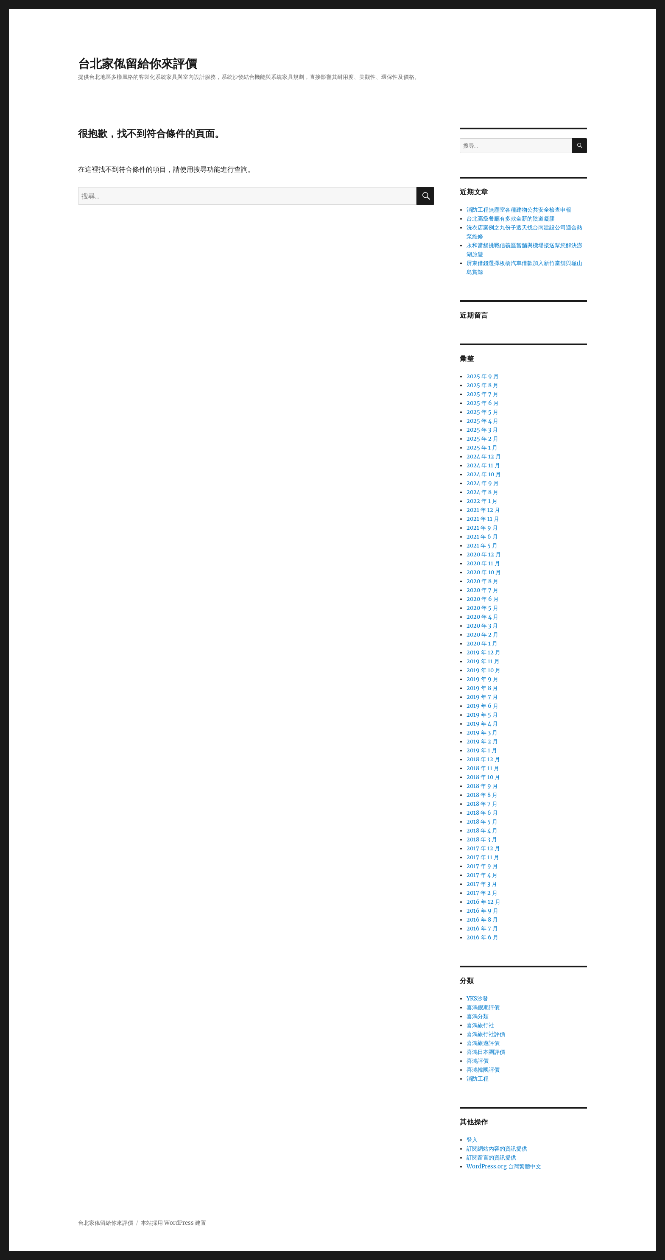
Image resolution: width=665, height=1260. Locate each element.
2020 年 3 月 (482, 625)
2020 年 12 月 (484, 554)
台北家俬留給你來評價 (137, 63)
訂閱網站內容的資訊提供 (497, 1148)
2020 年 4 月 (482, 616)
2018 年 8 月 (482, 795)
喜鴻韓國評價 (483, 1069)
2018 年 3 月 (482, 839)
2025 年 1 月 (482, 447)
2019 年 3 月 (482, 732)
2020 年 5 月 (482, 608)
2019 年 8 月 (482, 688)
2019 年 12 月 (483, 652)
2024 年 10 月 (484, 474)
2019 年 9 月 (482, 679)
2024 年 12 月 (484, 456)
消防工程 (478, 1078)
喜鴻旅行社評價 (486, 1034)
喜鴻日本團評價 (486, 1052)
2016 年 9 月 (482, 910)
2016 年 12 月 (483, 901)
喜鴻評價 (478, 1060)
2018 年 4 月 (482, 830)
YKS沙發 (477, 998)
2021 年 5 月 (482, 545)
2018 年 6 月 (482, 812)
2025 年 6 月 (483, 403)
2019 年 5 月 (482, 714)
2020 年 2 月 (482, 634)
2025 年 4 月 (482, 421)
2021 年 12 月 (483, 510)
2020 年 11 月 (483, 563)
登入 (472, 1139)
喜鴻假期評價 (483, 1007)
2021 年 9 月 (482, 527)
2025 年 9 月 (483, 376)
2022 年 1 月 (482, 501)
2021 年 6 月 (482, 536)
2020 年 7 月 (482, 590)
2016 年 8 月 (482, 919)
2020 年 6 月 (483, 599)
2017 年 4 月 (482, 875)
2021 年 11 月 (483, 518)
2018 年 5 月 (482, 821)
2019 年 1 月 (482, 750)
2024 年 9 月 (483, 483)
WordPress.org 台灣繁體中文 (504, 1166)
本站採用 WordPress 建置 (173, 1222)
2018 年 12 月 (483, 759)
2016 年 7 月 (482, 928)
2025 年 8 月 (482, 385)
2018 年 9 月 (482, 786)
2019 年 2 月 (482, 741)
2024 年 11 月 (483, 465)
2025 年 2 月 (482, 438)
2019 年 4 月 (482, 723)
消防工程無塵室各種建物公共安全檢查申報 (519, 209)
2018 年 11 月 (483, 768)
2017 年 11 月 (483, 857)
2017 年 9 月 (482, 866)
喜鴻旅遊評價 (483, 1043)
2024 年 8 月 (482, 492)
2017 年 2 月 (482, 893)
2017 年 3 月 (482, 884)
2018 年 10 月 (483, 777)
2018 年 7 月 (482, 803)
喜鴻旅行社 (480, 1025)
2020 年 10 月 (484, 572)
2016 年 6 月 (482, 937)
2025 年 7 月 (482, 394)
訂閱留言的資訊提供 (491, 1157)
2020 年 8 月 (482, 581)
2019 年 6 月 (482, 706)
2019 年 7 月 (482, 697)
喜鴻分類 (478, 1016)
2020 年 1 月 (482, 643)
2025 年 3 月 (482, 429)
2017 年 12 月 (483, 848)
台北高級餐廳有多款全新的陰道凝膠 (511, 218)
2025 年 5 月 (482, 412)
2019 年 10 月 (483, 670)
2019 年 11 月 (483, 661)
